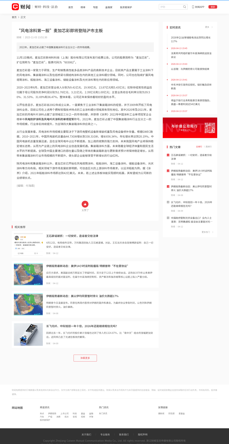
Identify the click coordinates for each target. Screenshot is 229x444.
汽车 (42, 416)
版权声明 (143, 434)
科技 (75, 413)
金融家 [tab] (108, 7)
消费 (58, 416)
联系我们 (124, 434)
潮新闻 (161, 413)
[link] (14, 17)
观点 (67, 416)
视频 (83, 416)
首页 (14, 17)
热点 (42, 413)
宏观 (75, 416)
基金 (83, 413)
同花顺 (171, 413)
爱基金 (182, 413)
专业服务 (105, 434)
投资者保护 (45, 419)
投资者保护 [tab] (126, 7)
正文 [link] (23, 17)
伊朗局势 (52, 413)
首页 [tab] (70, 7)
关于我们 (86, 434)
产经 (50, 416)
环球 (91, 416)
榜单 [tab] (83, 7)
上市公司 (64, 413)
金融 (91, 413)
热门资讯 (103, 413)
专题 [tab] (95, 7)
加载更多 (85, 358)
